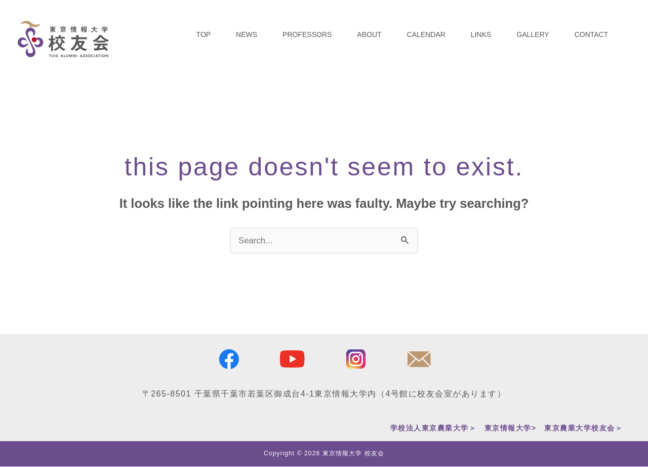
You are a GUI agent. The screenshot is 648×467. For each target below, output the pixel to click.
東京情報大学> (510, 428)
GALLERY (532, 34)
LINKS (481, 34)
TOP (203, 34)
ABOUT (369, 34)
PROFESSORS (307, 34)
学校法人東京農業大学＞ (433, 428)
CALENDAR (426, 34)
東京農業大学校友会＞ (583, 428)
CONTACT (592, 34)
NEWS (246, 34)
